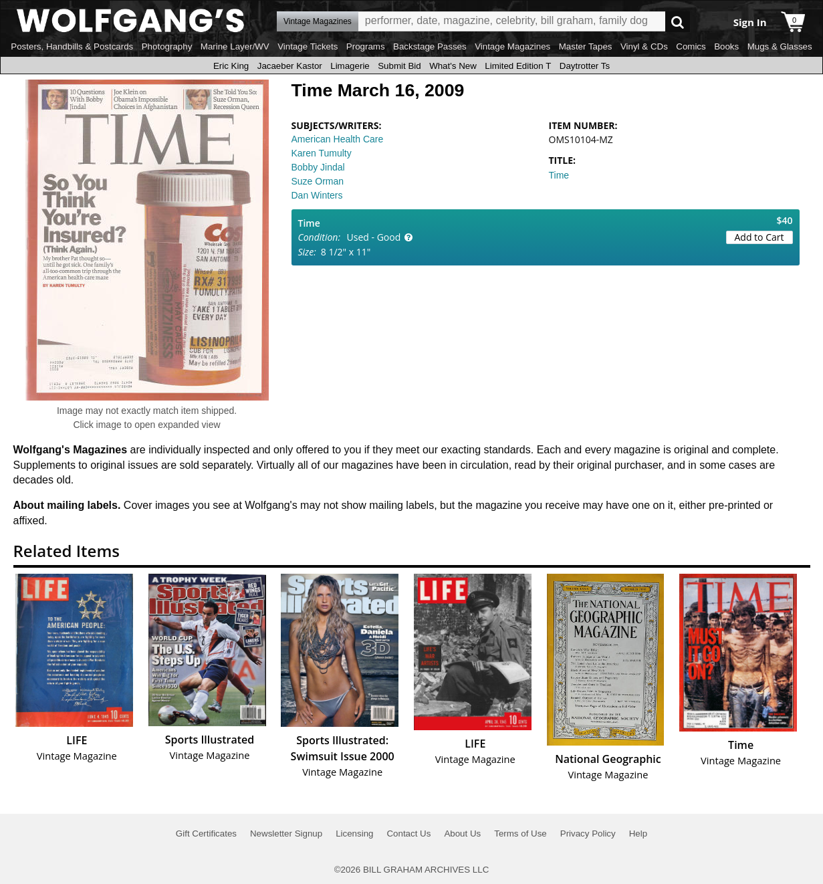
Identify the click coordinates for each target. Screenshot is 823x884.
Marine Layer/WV (235, 46)
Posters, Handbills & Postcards (72, 46)
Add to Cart (759, 237)
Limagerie (350, 66)
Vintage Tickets (307, 46)
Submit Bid (399, 66)
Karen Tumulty (321, 153)
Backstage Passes (430, 46)
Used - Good (374, 237)
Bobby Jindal (318, 167)
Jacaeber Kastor (289, 66)
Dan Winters (317, 195)
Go (677, 21)
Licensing (354, 833)
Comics (690, 46)
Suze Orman (317, 181)
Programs (365, 46)
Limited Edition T (518, 66)
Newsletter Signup (286, 833)
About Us (462, 833)
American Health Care (337, 139)
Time (559, 175)
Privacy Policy (588, 833)
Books (726, 46)
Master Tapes (585, 46)
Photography (167, 46)
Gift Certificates (206, 833)
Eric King (231, 66)
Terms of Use (520, 833)
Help (638, 833)
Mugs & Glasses (779, 46)
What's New (453, 66)
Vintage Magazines (512, 46)
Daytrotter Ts (585, 66)
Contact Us (408, 833)
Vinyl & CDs (644, 46)
